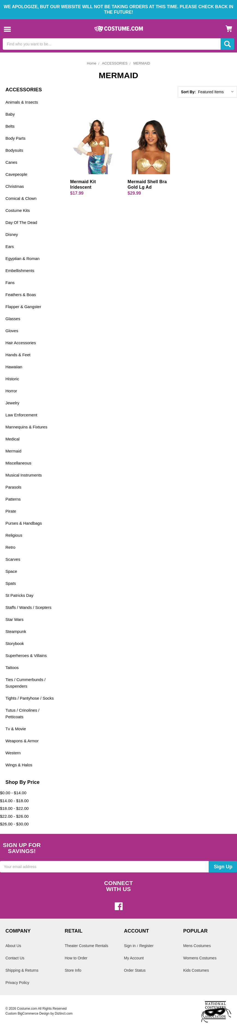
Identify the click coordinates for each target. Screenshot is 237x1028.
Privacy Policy (17, 982)
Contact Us (14, 958)
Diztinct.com (64, 1013)
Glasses (12, 318)
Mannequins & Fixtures (26, 427)
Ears (9, 246)
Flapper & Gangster (23, 306)
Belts (9, 126)
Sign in (130, 946)
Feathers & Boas (20, 294)
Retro (10, 547)
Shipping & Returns (21, 970)
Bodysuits (14, 150)
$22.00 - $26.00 (14, 816)
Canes (11, 162)
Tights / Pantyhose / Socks (29, 698)
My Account (134, 958)
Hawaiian (13, 366)
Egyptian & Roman (22, 258)
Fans (9, 282)
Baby (10, 114)
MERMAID (141, 63)
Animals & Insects (21, 102)
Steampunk (15, 631)
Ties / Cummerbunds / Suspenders (25, 682)
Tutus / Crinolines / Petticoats (22, 713)
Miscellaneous (18, 463)
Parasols (13, 487)
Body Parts (15, 138)
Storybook (14, 643)
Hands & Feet (18, 354)
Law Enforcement (21, 415)
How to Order (76, 958)
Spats (10, 583)
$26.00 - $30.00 (14, 824)
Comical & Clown (21, 198)
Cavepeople (16, 174)
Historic (12, 378)
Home (92, 63)
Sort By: (188, 92)
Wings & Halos (18, 765)
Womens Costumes (200, 958)
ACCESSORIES (115, 63)
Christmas (14, 186)
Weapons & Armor (21, 740)
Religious (13, 535)
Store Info (73, 970)
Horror (11, 391)
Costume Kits (17, 210)
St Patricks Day (19, 595)
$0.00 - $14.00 (13, 792)
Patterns (13, 499)
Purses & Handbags (23, 523)
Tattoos (12, 667)
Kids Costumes (196, 970)
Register (146, 946)
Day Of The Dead (21, 222)
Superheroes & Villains (26, 655)
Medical (12, 439)
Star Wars (14, 619)
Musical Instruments (23, 475)
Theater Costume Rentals (86, 946)
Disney (11, 234)
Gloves (11, 330)
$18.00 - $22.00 (14, 808)
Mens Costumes (197, 946)
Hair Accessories (20, 342)
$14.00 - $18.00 (14, 800)
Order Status (135, 970)
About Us (13, 946)
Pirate (10, 511)
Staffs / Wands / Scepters (28, 607)
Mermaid (13, 451)
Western (13, 752)
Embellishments (19, 270)
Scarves (12, 559)
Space (11, 571)
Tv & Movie (15, 728)
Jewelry (12, 403)
